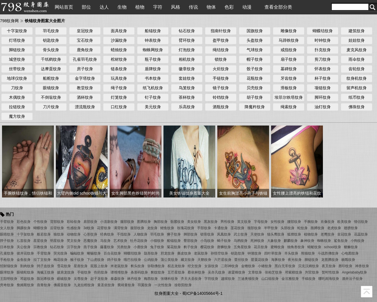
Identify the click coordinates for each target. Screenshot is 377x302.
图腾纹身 (144, 222)
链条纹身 (119, 69)
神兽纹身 (362, 266)
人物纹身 (140, 234)
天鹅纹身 (204, 260)
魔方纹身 (17, 116)
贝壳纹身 (255, 88)
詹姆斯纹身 (25, 285)
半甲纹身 (271, 228)
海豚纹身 (278, 260)
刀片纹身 (51, 107)
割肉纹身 (27, 266)
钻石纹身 (187, 31)
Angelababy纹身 (354, 272)
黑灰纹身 (211, 222)
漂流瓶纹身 (85, 107)
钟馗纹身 (254, 253)
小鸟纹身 (207, 241)
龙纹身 (152, 228)
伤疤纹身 (101, 272)
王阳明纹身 (8, 279)
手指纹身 (124, 234)
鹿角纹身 (85, 50)
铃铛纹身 (221, 97)
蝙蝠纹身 (77, 253)
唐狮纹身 (224, 247)
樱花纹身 (207, 247)
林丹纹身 (134, 279)
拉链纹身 (17, 107)
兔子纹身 (157, 247)
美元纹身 (153, 107)
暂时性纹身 (330, 272)
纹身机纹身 (356, 78)
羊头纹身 (291, 253)
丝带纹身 (17, 69)
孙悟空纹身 (219, 253)
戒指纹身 (289, 50)
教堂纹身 (85, 88)
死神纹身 (257, 241)
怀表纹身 (323, 69)
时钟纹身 (323, 40)
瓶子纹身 (153, 59)
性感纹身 (74, 228)
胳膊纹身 (317, 228)
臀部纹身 (190, 241)
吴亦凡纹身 (216, 272)
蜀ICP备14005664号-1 (202, 293)
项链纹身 (323, 88)
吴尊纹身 (80, 279)
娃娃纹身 (357, 40)
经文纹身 (194, 266)
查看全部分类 (278, 7)
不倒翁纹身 (51, 97)
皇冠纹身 (85, 31)
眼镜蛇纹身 (25, 272)
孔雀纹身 (7, 253)
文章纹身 (255, 272)
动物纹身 (74, 234)
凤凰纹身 (224, 234)
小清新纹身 (108, 222)
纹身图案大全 (167, 293)
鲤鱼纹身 (167, 228)
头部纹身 (287, 228)
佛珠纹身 (357, 107)
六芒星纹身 (222, 260)
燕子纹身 (90, 247)
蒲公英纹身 (169, 260)
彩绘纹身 (74, 222)
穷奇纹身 (7, 285)
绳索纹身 (289, 107)
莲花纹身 (237, 228)
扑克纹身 (323, 50)
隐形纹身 (151, 253)
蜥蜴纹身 (94, 253)
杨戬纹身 (348, 260)
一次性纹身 (163, 285)
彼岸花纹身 (25, 253)
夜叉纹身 (329, 266)
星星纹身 (40, 241)
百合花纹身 (112, 253)
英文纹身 (244, 222)
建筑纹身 (357, 31)
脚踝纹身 (24, 228)
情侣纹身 (361, 222)
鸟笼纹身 (187, 88)
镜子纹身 (221, 88)
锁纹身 (221, 59)
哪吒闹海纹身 (328, 279)
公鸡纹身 (151, 260)
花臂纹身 (104, 228)
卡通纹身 (221, 228)
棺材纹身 (119, 59)
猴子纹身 (77, 260)
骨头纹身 (51, 50)
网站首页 (64, 7)
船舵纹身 (51, 78)
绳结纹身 (221, 50)
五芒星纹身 (176, 272)
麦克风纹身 (356, 50)
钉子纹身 (153, 97)
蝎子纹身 (224, 241)
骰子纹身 (255, 69)
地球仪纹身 (17, 78)
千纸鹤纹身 (51, 59)
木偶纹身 (17, 97)
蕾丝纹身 (241, 260)
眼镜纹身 (51, 88)
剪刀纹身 (323, 59)
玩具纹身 (119, 78)
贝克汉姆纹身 (308, 266)
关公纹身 (24, 247)
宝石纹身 (85, 40)
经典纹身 (107, 234)
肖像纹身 (327, 222)
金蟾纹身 (248, 266)
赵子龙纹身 (99, 279)
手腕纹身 (311, 222)
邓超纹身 (27, 279)
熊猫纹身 (308, 253)
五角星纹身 (242, 247)
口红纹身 (119, 107)
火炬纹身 (221, 69)
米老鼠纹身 (119, 266)
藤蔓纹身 (107, 247)
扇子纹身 (289, 59)
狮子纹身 (174, 234)
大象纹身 (274, 241)
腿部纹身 (127, 222)
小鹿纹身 (140, 247)
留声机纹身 (356, 88)
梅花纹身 (60, 260)
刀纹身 (17, 88)
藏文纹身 (188, 260)
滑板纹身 (289, 88)
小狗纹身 (357, 241)
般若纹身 (44, 234)
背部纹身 (57, 222)
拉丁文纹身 (42, 260)
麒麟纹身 (291, 241)
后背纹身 (57, 228)
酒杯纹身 (85, 97)
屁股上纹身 (99, 266)
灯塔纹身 (17, 40)
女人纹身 (7, 228)
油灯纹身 (323, 107)
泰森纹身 (117, 279)
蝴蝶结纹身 (323, 31)
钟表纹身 (153, 40)
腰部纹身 (294, 222)
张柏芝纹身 (273, 272)
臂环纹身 (187, 40)
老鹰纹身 (327, 234)
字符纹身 (211, 279)
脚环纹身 (323, 97)
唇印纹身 (345, 266)
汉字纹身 (74, 247)
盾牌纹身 (153, 69)
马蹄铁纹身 (289, 40)
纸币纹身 (357, 97)
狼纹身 (59, 234)
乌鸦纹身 (240, 241)
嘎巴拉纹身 (132, 260)
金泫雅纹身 (290, 279)
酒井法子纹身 (352, 279)
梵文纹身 (74, 241)
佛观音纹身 (62, 285)
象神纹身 (307, 241)
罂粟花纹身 (259, 260)
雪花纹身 (64, 266)
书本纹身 (153, 78)
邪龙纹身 (167, 253)
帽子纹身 (255, 59)
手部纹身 (204, 228)
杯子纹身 (323, 78)
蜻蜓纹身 (314, 247)
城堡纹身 (17, 59)
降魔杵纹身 (255, 107)
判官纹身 (312, 272)
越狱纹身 (228, 279)
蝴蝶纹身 (40, 228)
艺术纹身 (120, 241)
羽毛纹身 (51, 31)
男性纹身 (227, 222)
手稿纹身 (308, 279)
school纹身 (332, 247)
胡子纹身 (255, 97)
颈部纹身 (254, 228)
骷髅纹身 (177, 222)
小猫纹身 (157, 241)
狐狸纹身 (294, 234)
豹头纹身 (137, 266)
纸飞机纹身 (153, 88)
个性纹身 (40, 222)
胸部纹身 (160, 222)
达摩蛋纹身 (51, 69)
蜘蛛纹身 (324, 241)
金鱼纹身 (24, 260)
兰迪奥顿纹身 (248, 279)
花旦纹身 (261, 247)
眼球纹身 (7, 272)
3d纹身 (88, 228)
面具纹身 (119, 31)
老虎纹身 (334, 228)
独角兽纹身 (295, 247)
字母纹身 (261, 222)
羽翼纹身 (144, 285)
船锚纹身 (153, 31)
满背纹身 (120, 228)
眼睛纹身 (7, 234)
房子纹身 (85, 69)
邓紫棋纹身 (293, 272)
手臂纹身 (7, 222)
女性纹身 (277, 222)
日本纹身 (7, 247)
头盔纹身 (255, 40)
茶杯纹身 (187, 97)
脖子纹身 (7, 241)
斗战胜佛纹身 (328, 253)
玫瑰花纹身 (185, 228)
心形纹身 (90, 234)
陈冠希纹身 (45, 279)
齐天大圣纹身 (191, 279)
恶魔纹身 (90, 241)
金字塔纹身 (85, 78)
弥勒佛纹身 (156, 266)
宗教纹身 (40, 247)
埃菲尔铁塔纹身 (289, 97)
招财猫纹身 (8, 266)
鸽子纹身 (114, 260)
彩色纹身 (24, 222)
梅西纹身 (151, 279)
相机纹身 (187, 59)
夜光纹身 (295, 260)
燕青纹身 (44, 285)
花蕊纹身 (361, 234)
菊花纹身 (174, 247)
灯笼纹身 (119, 97)
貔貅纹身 (351, 247)
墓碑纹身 (289, 69)
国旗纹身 (255, 31)
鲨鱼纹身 (341, 241)
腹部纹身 (137, 228)
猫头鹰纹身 (275, 234)
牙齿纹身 (289, 78)
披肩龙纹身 (65, 272)
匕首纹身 (24, 241)
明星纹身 (57, 241)
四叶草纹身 (272, 253)
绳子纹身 (119, 88)
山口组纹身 (270, 279)
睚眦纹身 (64, 279)
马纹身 (105, 241)
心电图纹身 (350, 253)
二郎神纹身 (229, 266)
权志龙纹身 (176, 266)
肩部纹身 (90, 222)
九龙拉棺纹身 (84, 285)
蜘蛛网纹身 (153, 50)
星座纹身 (80, 266)
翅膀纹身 (351, 228)
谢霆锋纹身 (236, 272)
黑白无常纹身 (285, 266)
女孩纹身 (211, 266)
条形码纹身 (139, 272)
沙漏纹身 (119, 40)
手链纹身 (221, 78)
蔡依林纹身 (196, 272)
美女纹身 (194, 222)
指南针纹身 (221, 31)
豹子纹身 (190, 247)
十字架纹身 (17, 31)
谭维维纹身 (119, 272)
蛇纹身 (302, 228)
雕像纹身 (289, 31)
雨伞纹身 (357, 59)
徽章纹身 (187, 69)
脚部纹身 (190, 234)
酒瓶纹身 (221, 107)
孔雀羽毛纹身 (85, 59)
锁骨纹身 (207, 234)
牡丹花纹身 (138, 241)
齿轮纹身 (357, 69)
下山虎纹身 (95, 260)
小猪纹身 (265, 266)
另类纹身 (124, 247)
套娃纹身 (187, 78)
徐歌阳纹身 (183, 285)
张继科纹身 (169, 279)
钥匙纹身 (51, 40)
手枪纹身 (7, 260)
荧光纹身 (60, 253)
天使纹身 (257, 234)
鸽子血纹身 (45, 266)
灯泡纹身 (187, 50)
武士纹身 (240, 234)
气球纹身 (255, 50)
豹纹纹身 (158, 272)
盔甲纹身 (221, 40)
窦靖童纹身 (126, 285)
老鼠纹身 (201, 253)
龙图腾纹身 (329, 260)
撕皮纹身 (184, 253)
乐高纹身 (187, 107)
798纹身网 (9, 20)
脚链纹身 (17, 50)
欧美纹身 (344, 222)
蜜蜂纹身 (277, 247)
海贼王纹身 (45, 272)
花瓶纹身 (255, 78)
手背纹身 (44, 253)
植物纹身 (311, 234)
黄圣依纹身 (106, 285)
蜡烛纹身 (119, 50)
